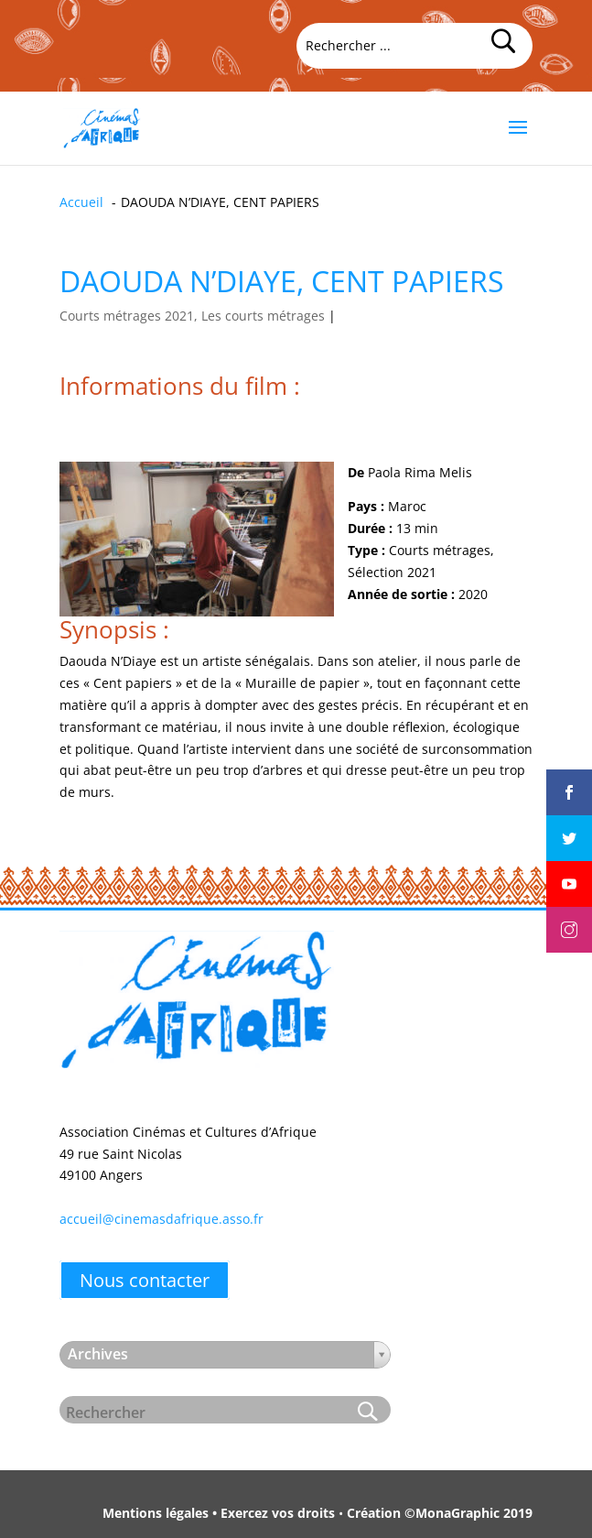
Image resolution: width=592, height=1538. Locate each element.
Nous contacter (145, 1280)
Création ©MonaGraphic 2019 (440, 1513)
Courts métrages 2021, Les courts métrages (192, 315)
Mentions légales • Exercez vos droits (218, 1513)
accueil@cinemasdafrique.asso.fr (161, 1218)
